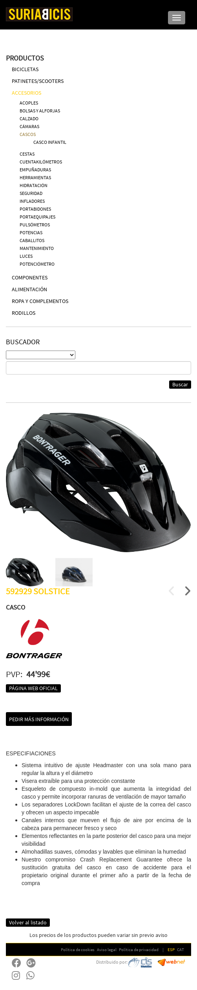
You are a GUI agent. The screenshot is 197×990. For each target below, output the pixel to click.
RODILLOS (23, 312)
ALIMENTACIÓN (29, 289)
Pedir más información (39, 719)
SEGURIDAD (31, 193)
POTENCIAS (31, 232)
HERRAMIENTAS (35, 177)
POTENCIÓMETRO (37, 264)
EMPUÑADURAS (35, 170)
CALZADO (29, 118)
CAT (180, 949)
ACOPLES (29, 103)
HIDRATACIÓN (33, 185)
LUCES (26, 256)
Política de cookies (78, 949)
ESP (171, 949)
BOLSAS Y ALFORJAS (40, 111)
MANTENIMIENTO (37, 248)
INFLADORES (32, 201)
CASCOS (28, 134)
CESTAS (27, 154)
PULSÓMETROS (35, 225)
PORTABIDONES (35, 209)
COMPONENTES (29, 277)
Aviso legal (107, 949)
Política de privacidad (139, 949)
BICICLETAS (25, 69)
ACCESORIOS (26, 92)
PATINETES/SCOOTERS (38, 80)
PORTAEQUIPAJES (37, 217)
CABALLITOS (32, 240)
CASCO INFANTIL (49, 142)
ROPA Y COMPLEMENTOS (40, 301)
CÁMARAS (29, 126)
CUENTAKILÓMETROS (41, 162)
